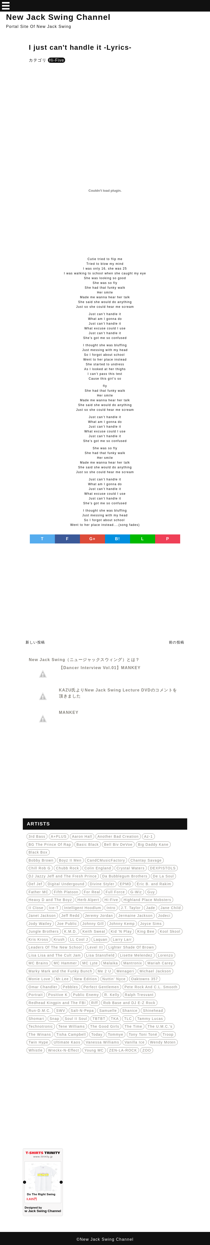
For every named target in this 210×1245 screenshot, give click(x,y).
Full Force (115, 892)
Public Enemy (86, 995)
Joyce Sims (151, 924)
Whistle (36, 1050)
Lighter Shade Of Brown (131, 947)
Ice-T (54, 908)
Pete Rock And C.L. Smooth (151, 987)
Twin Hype (38, 1042)
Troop (168, 1034)
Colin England (97, 868)
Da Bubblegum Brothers (125, 876)
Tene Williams (71, 1026)
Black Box (38, 852)
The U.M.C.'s (160, 1026)
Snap (54, 1019)
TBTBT (99, 1019)
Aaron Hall (82, 836)
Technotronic (41, 1026)
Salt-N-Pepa (82, 1011)
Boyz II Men (70, 860)
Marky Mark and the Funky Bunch (60, 971)
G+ (92, 539)
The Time (133, 1026)
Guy (151, 892)
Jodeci (164, 916)
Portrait (36, 995)
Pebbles (70, 987)
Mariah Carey (160, 963)
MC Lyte (90, 963)
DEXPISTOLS (163, 868)
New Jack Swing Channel (58, 17)
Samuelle (108, 1011)
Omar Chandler (43, 987)
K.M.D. (70, 931)
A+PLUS (59, 836)
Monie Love (39, 979)
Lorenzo (165, 955)
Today (96, 1034)
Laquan (100, 939)
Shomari (36, 1019)
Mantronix (132, 963)
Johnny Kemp (122, 924)
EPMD (125, 884)
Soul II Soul (76, 1019)
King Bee (146, 931)
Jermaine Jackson (135, 916)
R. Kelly (111, 995)
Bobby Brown (41, 860)
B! (117, 539)
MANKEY (68, 712)
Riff (94, 1003)
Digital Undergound (66, 884)
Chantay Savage (146, 860)
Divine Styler (102, 884)
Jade (150, 908)
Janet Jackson (42, 916)
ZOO (146, 1050)
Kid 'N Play (121, 931)
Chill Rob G (40, 868)
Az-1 (148, 836)
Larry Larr (122, 939)
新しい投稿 (35, 642)
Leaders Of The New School (55, 947)
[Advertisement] (105, 107)
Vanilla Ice (135, 1042)
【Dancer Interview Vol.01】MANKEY (100, 668)
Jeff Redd (70, 916)
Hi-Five (56, 60)
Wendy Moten (163, 1042)
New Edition (85, 979)
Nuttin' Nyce (114, 979)
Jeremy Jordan (99, 916)
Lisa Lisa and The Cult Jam (55, 955)
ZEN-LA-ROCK (123, 1050)
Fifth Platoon (66, 892)
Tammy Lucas (150, 1019)
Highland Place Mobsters (147, 900)
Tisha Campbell (71, 1034)
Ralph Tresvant (139, 995)
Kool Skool (170, 931)
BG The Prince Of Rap (50, 844)
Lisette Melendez (136, 955)
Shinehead (153, 1011)
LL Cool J (79, 939)
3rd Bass (37, 836)
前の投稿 (176, 642)
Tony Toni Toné (143, 1034)
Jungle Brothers (44, 931)
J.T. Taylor (131, 908)
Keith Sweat (93, 931)
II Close (36, 908)
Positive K (58, 995)
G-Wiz (136, 892)
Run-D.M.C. (40, 1011)
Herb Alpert (88, 900)
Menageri (125, 971)
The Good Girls (104, 1026)
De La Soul (163, 876)
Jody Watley (40, 924)
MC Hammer (65, 963)
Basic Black (87, 844)
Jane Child (171, 908)
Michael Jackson (155, 971)
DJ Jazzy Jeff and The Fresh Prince (63, 876)
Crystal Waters (131, 868)
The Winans (40, 1034)
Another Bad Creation (118, 836)
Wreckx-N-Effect (63, 1050)
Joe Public (67, 924)
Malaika (110, 963)
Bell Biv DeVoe (118, 844)
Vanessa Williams (102, 1042)
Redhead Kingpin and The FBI (57, 1003)
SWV (60, 1011)
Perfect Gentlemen (101, 987)
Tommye (115, 1034)
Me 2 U (104, 971)
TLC (128, 1019)
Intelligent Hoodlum (82, 908)
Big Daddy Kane (153, 844)
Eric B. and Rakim (154, 884)
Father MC (39, 892)
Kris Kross (38, 939)
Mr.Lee (62, 979)
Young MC (94, 1050)
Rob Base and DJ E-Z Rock (129, 1003)
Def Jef (35, 884)
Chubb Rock (67, 868)
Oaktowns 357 (144, 979)
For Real (92, 892)
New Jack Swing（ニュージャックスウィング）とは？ (84, 660)
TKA (115, 1019)
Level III (95, 947)
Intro (111, 908)
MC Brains (38, 963)
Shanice (130, 1011)
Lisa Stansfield (100, 955)
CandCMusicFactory (106, 860)
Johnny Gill (93, 924)
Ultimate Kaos (67, 1042)
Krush (59, 939)
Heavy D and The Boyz (50, 900)
